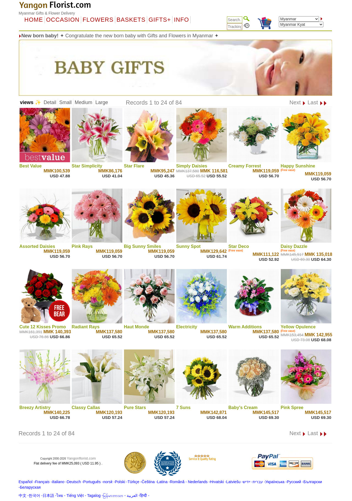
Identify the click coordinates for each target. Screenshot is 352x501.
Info (181, 19)
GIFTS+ (159, 19)
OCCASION (63, 19)
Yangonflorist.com (81, 458)
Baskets (131, 19)
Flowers (97, 19)
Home (33, 19)
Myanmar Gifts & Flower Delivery (47, 13)
